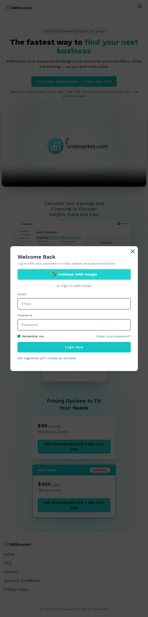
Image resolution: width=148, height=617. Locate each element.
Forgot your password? (113, 336)
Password (24, 315)
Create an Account (61, 358)
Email (21, 294)
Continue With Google (74, 274)
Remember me (30, 336)
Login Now (74, 347)
